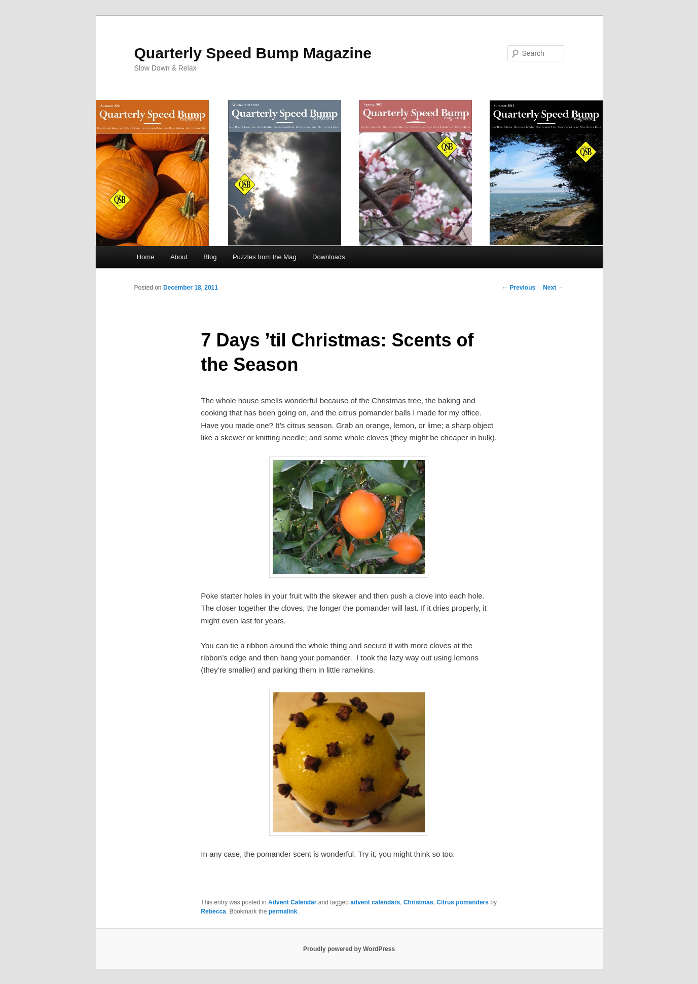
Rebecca (213, 911)
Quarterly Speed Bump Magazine (253, 53)
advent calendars (375, 902)
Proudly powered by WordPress (349, 949)
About (179, 257)
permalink (283, 911)
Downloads (328, 257)
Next (553, 287)
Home (146, 257)
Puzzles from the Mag (265, 257)
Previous (518, 287)
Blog (209, 257)
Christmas (418, 902)
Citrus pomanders (462, 902)
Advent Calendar (292, 902)
